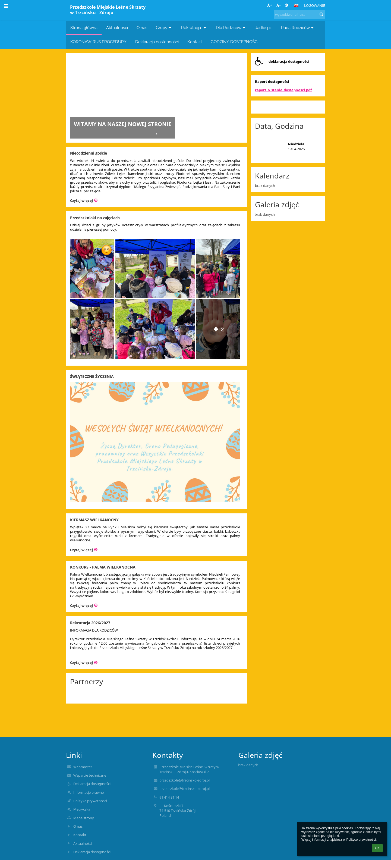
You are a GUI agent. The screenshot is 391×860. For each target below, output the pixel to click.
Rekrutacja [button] (194, 27)
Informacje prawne (88, 792)
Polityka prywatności (90, 800)
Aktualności (82, 843)
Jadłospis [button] (263, 27)
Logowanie (314, 5)
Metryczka (81, 809)
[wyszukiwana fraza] (299, 14)
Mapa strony (83, 817)
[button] (296, 5)
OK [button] (377, 848)
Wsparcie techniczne (89, 775)
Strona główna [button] (83, 27)
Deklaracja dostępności (92, 783)
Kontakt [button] (194, 41)
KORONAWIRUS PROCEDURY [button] (98, 41)
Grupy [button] (164, 27)
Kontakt (79, 834)
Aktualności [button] (117, 27)
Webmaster (82, 766)
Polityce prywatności (361, 840)
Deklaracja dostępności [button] (157, 41)
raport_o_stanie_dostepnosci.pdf (283, 89)
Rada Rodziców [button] (298, 27)
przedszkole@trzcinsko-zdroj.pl (184, 780)
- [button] (278, 5)
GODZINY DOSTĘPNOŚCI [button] (234, 41)
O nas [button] (142, 27)
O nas (78, 826)
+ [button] (269, 5)
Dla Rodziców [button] (231, 27)
